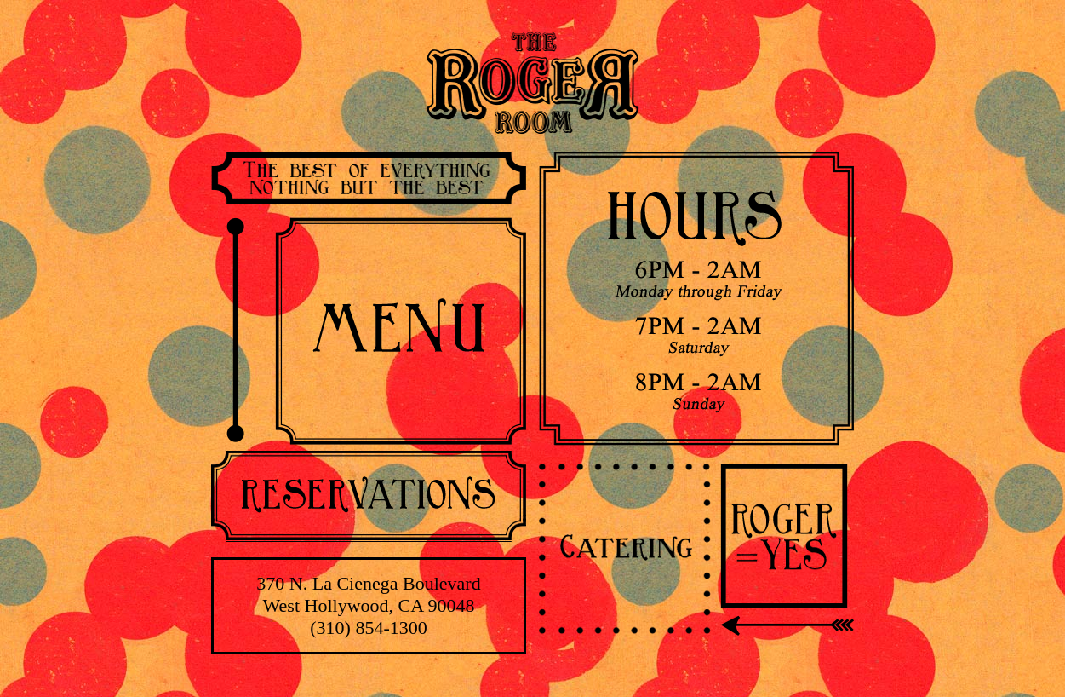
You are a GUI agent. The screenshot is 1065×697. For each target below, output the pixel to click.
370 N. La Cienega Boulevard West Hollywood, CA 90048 (368, 594)
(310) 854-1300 (368, 627)
